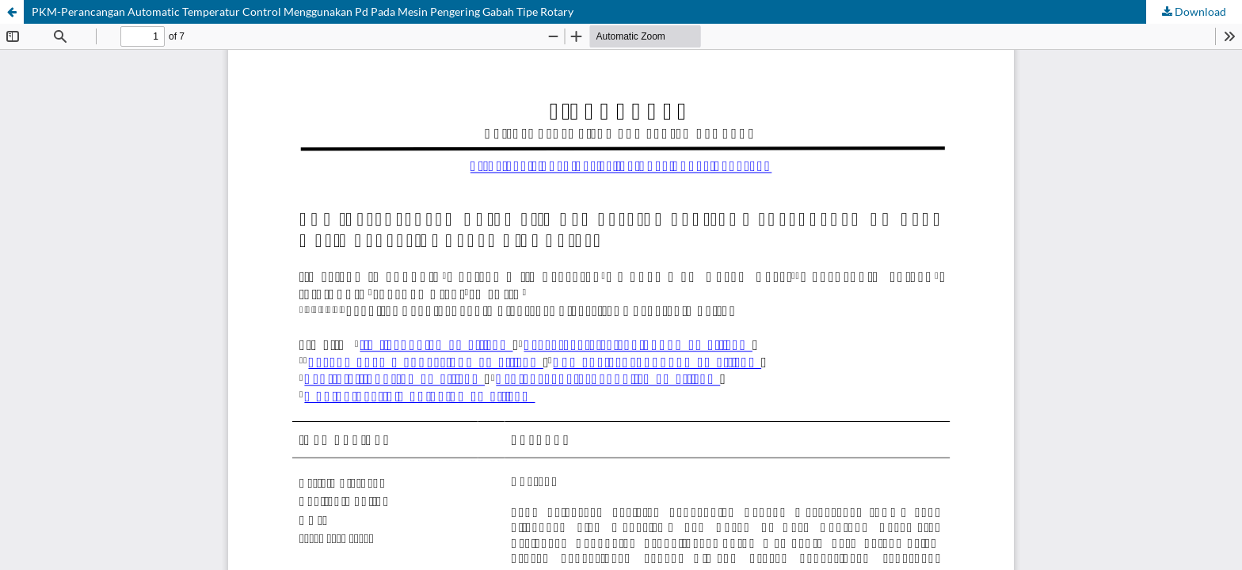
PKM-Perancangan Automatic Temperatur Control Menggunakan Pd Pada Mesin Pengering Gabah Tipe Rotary (302, 11)
